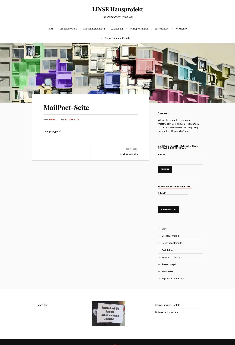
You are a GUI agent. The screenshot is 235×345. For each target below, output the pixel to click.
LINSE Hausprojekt (117, 9)
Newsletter (181, 28)
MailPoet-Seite (66, 107)
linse (52, 119)
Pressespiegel (162, 28)
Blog (50, 28)
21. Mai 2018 (72, 119)
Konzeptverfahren (139, 28)
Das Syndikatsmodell (94, 28)
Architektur (117, 28)
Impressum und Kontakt (117, 38)
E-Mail (162, 192)
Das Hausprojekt (68, 28)
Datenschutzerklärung (166, 311)
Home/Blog (42, 304)
